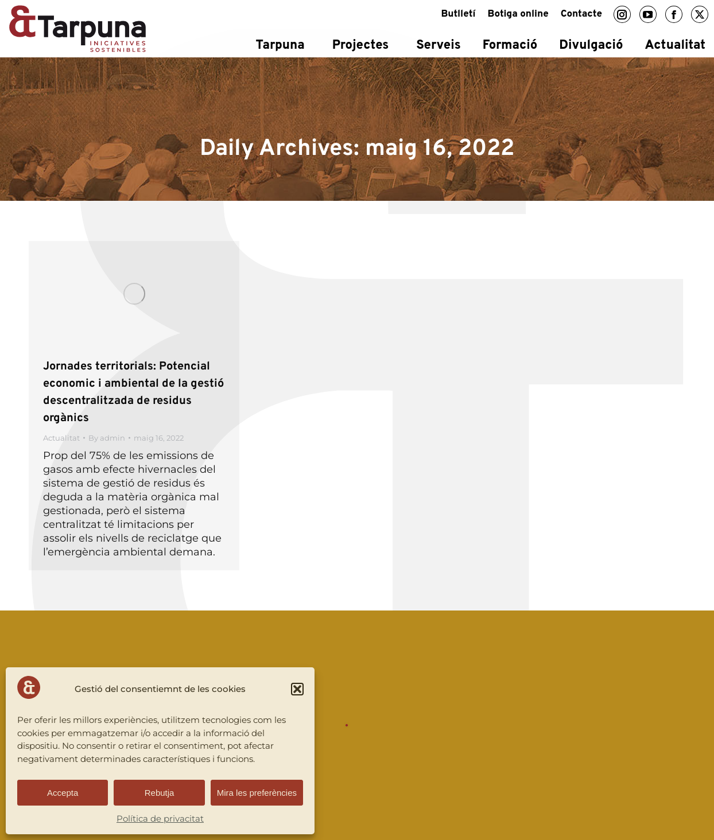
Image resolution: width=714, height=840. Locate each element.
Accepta (62, 793)
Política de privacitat (160, 818)
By (106, 437)
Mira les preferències (257, 793)
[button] (297, 689)
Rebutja (159, 793)
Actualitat (61, 437)
